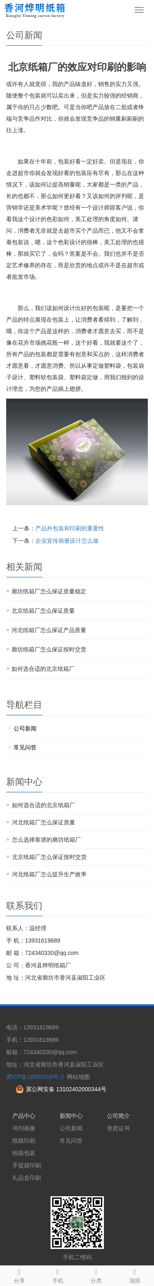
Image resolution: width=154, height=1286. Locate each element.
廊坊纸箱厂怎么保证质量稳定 (48, 591)
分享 (19, 1275)
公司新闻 (25, 728)
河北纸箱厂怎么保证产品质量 (48, 630)
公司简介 (118, 1116)
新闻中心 (71, 1116)
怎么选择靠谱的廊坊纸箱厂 (46, 839)
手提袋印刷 (26, 1165)
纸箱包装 (23, 1153)
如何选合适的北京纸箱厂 (43, 668)
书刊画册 (23, 1128)
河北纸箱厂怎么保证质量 (43, 822)
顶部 (134, 1275)
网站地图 (78, 1077)
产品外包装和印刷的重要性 (69, 528)
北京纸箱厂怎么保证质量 (43, 610)
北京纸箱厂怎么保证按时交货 (49, 857)
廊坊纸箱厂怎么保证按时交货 (48, 649)
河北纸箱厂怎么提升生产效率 (49, 874)
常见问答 (25, 747)
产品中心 (23, 1116)
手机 (58, 1275)
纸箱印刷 (23, 1140)
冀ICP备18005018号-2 (35, 1077)
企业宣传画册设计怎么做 (67, 540)
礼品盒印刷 (26, 1177)
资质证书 (118, 1128)
